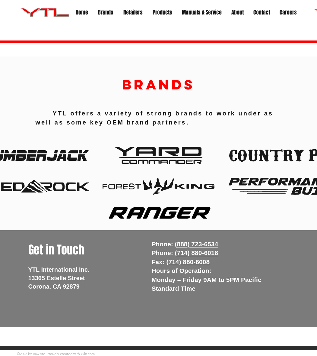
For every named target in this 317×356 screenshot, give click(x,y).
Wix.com (88, 353)
